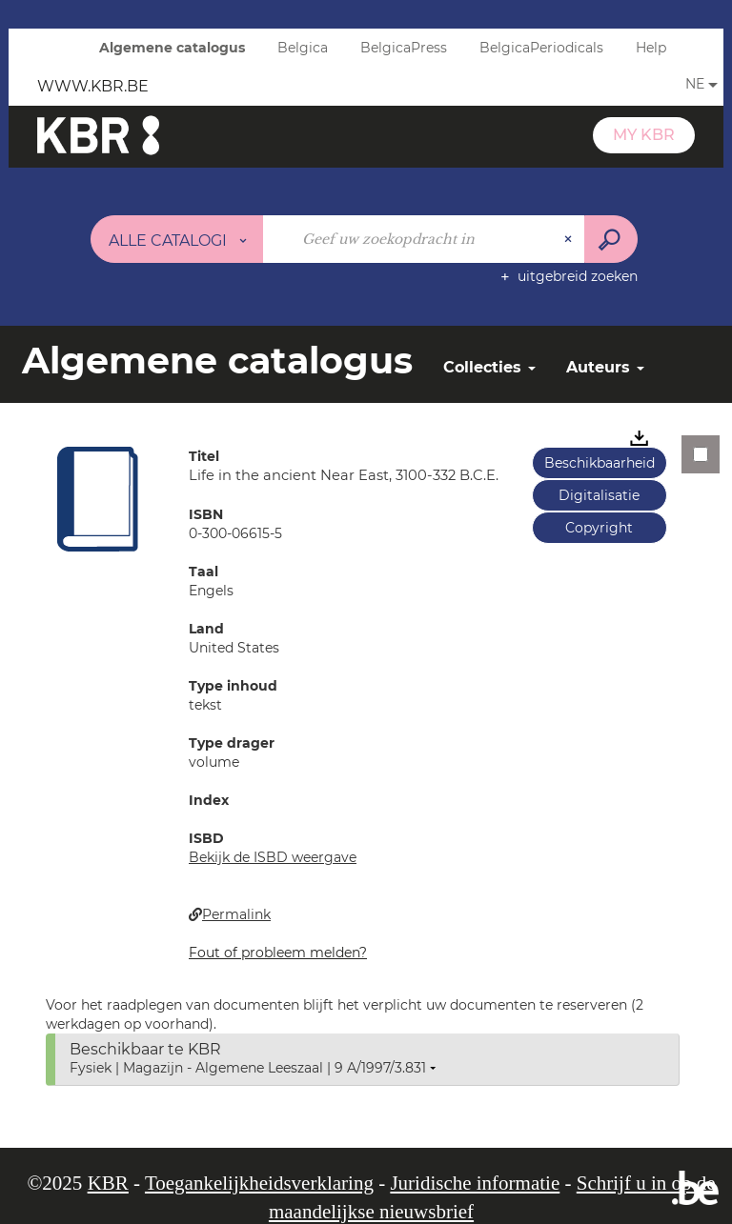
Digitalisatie (599, 495)
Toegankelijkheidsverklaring (259, 1183)
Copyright (599, 527)
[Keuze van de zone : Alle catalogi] (177, 239)
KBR (108, 1183)
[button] (98, 498)
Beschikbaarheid (599, 463)
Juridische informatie (474, 1183)
